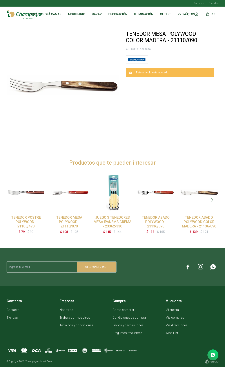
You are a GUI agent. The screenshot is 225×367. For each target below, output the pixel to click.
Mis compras (174, 317)
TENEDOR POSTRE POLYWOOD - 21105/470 (26, 221)
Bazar (97, 14)
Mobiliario (76, 14)
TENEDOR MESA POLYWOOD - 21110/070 (69, 221)
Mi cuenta (172, 310)
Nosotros (66, 310)
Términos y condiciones (76, 325)
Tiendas (213, 3)
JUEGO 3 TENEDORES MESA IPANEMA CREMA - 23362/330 (112, 221)
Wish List (171, 333)
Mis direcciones (176, 325)
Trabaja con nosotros (75, 317)
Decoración (117, 14)
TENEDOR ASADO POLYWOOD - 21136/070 (156, 221)
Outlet (165, 14)
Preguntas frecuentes (127, 333)
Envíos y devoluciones (127, 325)
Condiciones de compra (129, 317)
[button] (211, 200)
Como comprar (123, 310)
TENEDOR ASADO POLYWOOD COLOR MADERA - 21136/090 (199, 221)
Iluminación (143, 14)
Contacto (199, 3)
